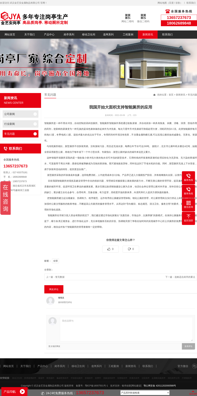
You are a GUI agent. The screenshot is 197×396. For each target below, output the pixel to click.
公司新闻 (9, 114)
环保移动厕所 (77, 378)
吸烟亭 (41, 378)
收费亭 (98, 378)
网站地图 (162, 2)
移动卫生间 (88, 34)
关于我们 (29, 34)
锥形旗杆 (50, 378)
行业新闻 (9, 124)
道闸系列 (108, 34)
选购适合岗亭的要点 (185, 277)
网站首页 (10, 34)
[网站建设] (136, 385)
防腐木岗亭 (134, 378)
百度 (171, 2)
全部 (55, 260)
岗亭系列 (69, 34)
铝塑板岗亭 (122, 378)
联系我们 (191, 2)
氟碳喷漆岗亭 (62, 378)
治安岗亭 (146, 378)
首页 (171, 94)
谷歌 (177, 2)
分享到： (49, 269)
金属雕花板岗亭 (158, 378)
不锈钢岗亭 (187, 378)
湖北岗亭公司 (174, 378)
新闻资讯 (147, 34)
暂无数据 (60, 277)
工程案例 (128, 34)
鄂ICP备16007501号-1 (96, 385)
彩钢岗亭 (89, 378)
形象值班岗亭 (109, 378)
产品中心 (49, 34)
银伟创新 (126, 385)
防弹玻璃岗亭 (30, 378)
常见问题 (9, 133)
